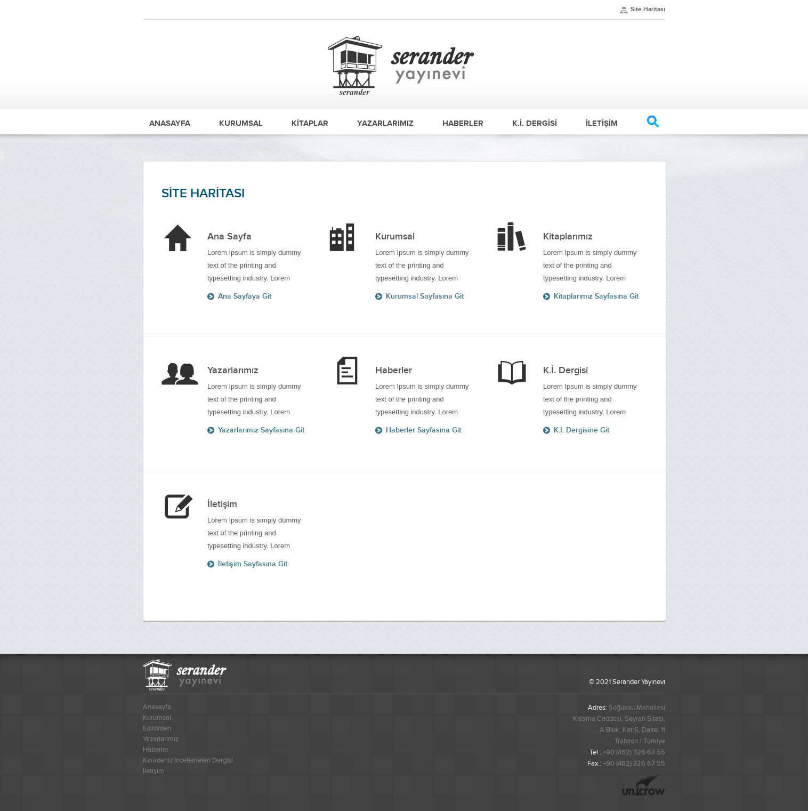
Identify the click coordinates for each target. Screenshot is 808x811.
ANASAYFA (169, 123)
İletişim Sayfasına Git (252, 564)
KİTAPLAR (310, 123)
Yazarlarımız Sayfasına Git (261, 430)
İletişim (153, 771)
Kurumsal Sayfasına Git (425, 296)
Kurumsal (157, 717)
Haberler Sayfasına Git (423, 430)
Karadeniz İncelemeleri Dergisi (188, 760)
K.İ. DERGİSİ (534, 123)
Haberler (155, 749)
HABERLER (462, 123)
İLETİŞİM (602, 123)
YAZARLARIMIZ (385, 123)
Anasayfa (157, 707)
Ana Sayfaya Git (244, 296)
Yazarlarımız (161, 739)
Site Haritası (648, 9)
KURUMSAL (241, 123)
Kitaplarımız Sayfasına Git (596, 296)
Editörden (157, 728)
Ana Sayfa (181, 236)
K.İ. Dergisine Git (581, 430)
